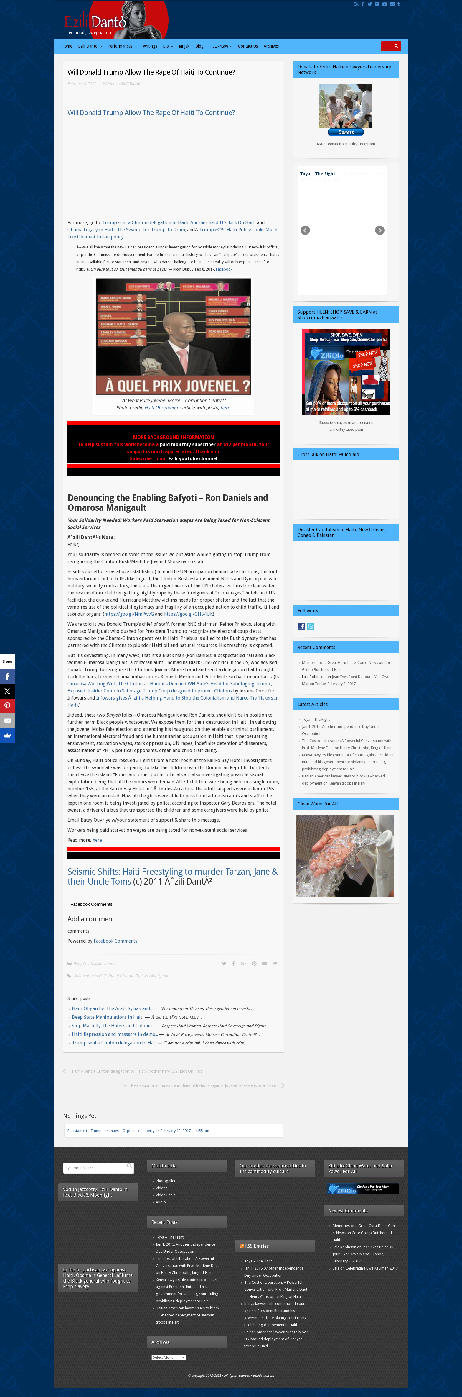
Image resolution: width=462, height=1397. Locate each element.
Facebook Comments (115, 941)
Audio (161, 1202)
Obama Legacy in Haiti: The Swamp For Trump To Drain (126, 229)
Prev (305, 230)
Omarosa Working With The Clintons (106, 684)
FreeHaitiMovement (99, 964)
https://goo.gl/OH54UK (188, 614)
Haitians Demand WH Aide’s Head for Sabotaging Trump (210, 684)
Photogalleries (168, 1181)
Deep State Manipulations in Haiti (108, 1017)
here (225, 407)
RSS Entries (257, 1246)
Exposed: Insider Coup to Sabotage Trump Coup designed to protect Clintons (149, 691)
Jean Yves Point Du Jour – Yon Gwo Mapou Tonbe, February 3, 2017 (363, 1254)
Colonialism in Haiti (89, 975)
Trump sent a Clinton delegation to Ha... (114, 1043)
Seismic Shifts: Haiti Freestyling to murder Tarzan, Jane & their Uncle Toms (172, 877)
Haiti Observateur (162, 407)
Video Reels (165, 1195)
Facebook (224, 269)
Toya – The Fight (317, 173)
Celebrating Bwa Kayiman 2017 (372, 1268)
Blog (77, 964)
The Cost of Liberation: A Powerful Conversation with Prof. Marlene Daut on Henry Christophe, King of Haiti (187, 1265)
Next (380, 230)
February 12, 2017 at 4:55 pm (185, 1131)
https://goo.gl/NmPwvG (129, 614)
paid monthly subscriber (188, 444)
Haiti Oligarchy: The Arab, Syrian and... (112, 1008)
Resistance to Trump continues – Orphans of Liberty (110, 1131)
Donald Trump (120, 975)
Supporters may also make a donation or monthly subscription (346, 426)
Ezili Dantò (130, 83)
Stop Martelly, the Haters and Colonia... (113, 1025)
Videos (161, 1188)
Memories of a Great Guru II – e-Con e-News (340, 662)
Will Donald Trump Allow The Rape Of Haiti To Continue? (151, 113)
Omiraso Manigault (151, 975)
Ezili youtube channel (193, 458)
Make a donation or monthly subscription (346, 144)
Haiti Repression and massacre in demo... (115, 1034)
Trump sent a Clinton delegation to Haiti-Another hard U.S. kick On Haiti (179, 222)
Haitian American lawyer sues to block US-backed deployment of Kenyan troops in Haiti (187, 1315)
